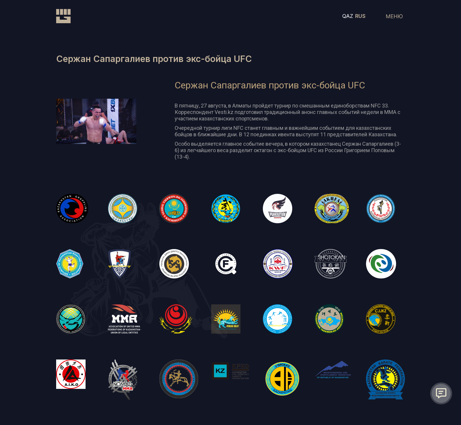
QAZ (347, 16)
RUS (360, 16)
